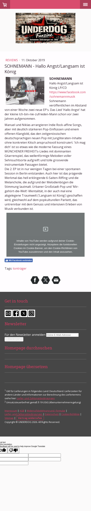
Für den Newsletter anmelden (25, 335)
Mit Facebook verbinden (18, 260)
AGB (21, 410)
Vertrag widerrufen (30, 418)
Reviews (12, 60)
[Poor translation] (13, 450)
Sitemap (9, 418)
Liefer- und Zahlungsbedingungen (36, 398)
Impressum (11, 410)
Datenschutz (52, 414)
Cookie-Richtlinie (70, 414)
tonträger (19, 268)
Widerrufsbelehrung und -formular (46, 410)
